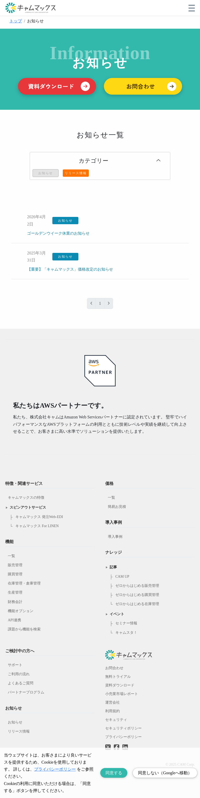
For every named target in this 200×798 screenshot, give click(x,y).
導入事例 (115, 537)
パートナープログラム (26, 692)
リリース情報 (19, 731)
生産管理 (15, 592)
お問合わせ (114, 668)
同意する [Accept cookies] (113, 773)
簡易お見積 (117, 507)
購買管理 (15, 574)
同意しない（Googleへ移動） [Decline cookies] (165, 773)
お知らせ (15, 722)
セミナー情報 (126, 623)
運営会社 (112, 702)
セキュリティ (116, 720)
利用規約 (112, 711)
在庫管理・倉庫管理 (24, 583)
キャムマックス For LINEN (37, 526)
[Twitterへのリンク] (108, 743)
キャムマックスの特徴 (26, 497)
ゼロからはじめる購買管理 (137, 595)
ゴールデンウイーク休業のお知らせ (60, 233)
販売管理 (15, 565)
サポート (15, 665)
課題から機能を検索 (24, 629)
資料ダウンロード (119, 685)
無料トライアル (118, 677)
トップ (15, 21)
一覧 (11, 556)
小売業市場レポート (121, 694)
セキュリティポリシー (123, 728)
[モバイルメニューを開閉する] (192, 8)
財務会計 (15, 602)
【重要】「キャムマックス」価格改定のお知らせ (73, 269)
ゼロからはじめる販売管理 (137, 586)
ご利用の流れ (19, 674)
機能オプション (20, 611)
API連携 (14, 620)
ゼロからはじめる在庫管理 (137, 604)
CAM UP (122, 576)
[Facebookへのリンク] (116, 743)
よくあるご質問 (20, 683)
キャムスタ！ (126, 633)
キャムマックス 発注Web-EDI (39, 517)
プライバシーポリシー (123, 737)
